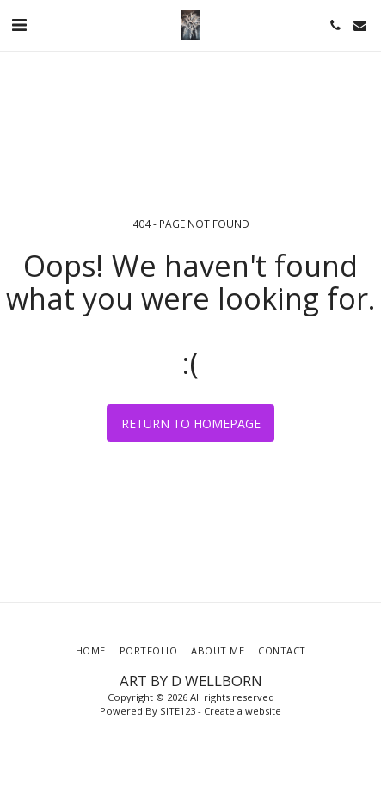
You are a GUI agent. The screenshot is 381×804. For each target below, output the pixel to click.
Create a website (242, 710)
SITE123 (177, 710)
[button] (19, 24)
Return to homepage (191, 423)
